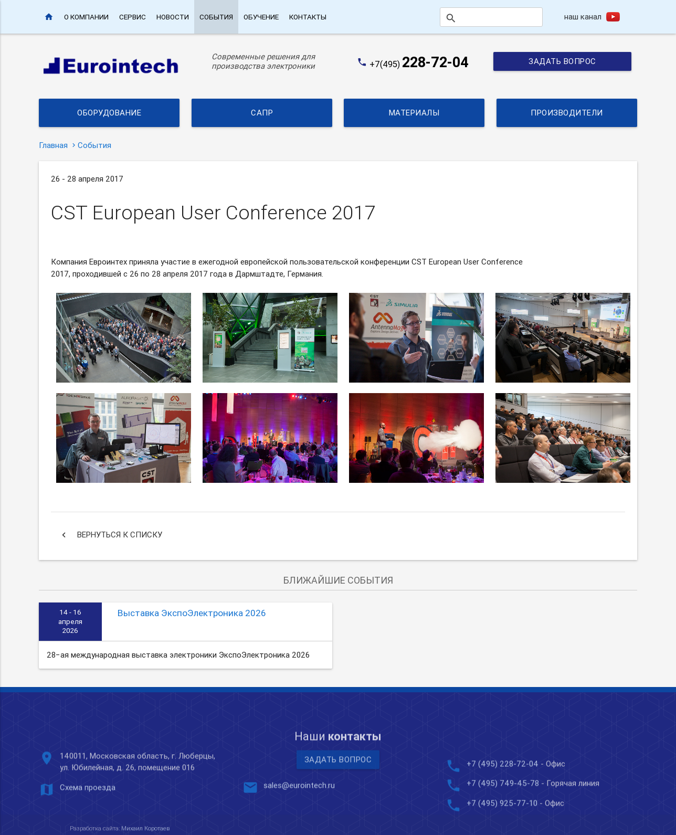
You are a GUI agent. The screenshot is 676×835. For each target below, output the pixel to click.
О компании (86, 17)
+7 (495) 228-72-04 (502, 806)
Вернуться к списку (110, 534)
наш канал (582, 17)
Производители (567, 113)
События (216, 17)
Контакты (307, 17)
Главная (53, 145)
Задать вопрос (562, 61)
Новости (172, 17)
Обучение (261, 17)
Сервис (132, 17)
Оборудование (109, 113)
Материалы (414, 113)
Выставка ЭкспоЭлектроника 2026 (192, 613)
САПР (262, 113)
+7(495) (419, 64)
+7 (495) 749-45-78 (503, 825)
